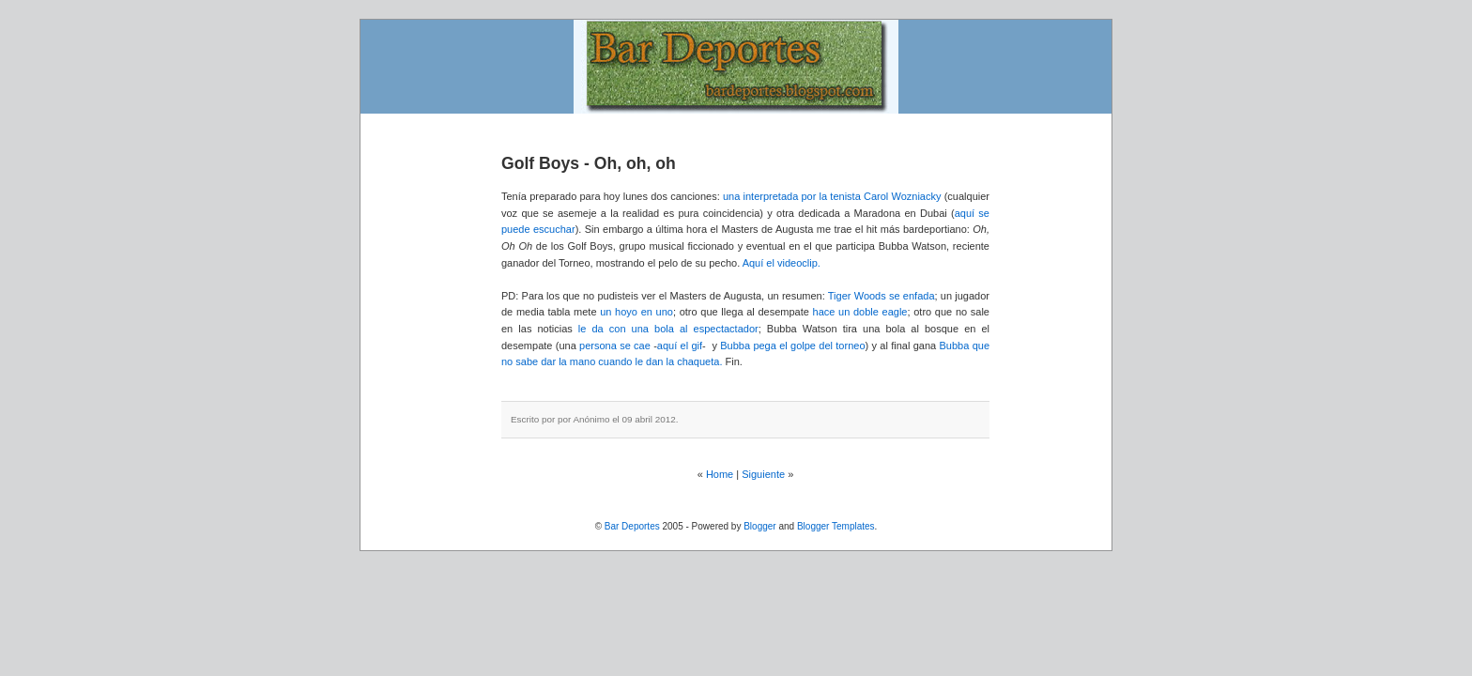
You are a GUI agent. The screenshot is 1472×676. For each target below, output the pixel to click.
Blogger (759, 526)
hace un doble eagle (860, 311)
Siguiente (763, 474)
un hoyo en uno (636, 311)
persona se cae (615, 345)
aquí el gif (679, 345)
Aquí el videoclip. (781, 263)
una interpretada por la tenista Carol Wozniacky (832, 196)
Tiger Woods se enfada (881, 295)
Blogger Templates (836, 526)
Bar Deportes (632, 526)
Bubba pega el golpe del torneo (792, 345)
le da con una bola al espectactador (668, 328)
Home (719, 474)
